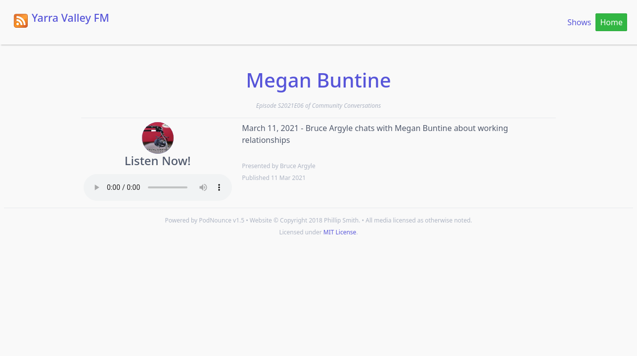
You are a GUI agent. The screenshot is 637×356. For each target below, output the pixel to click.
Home (611, 22)
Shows (579, 22)
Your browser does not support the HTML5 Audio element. (158, 187)
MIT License (340, 232)
